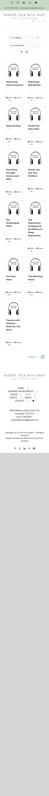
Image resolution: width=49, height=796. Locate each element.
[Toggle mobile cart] (33, 21)
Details (18, 98)
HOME (21, 388)
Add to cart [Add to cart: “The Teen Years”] (10, 293)
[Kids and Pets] (13, 114)
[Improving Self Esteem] (35, 70)
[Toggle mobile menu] (43, 21)
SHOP (28, 394)
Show (17, 45)
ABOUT (28, 397)
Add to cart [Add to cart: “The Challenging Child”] (10, 240)
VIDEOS (14, 394)
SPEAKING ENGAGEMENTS (21, 391)
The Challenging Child (12, 223)
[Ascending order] (38, 37)
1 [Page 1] (38, 357)
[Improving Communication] (13, 70)
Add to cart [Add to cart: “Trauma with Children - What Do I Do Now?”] (10, 343)
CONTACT (19, 400)
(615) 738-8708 (24, 416)
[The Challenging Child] (13, 208)
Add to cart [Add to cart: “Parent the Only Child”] (32, 143)
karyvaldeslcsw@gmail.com (32, 8)
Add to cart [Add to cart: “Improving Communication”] (10, 99)
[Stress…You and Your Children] (35, 158)
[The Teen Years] (13, 264)
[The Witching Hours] (35, 264)
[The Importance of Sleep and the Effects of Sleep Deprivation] (35, 208)
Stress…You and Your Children (34, 172)
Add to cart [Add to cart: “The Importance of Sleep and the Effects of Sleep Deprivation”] (32, 249)
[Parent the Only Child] (35, 114)
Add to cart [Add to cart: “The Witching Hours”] (32, 293)
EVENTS (13, 397)
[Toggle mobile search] (38, 21)
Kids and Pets (13, 126)
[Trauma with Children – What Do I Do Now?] (13, 308)
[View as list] (26, 51)
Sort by (15, 37)
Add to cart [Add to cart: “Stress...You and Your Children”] (32, 190)
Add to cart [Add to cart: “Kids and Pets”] (10, 140)
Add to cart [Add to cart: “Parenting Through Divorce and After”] (10, 193)
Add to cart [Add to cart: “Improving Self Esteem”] (32, 99)
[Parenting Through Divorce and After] (13, 158)
